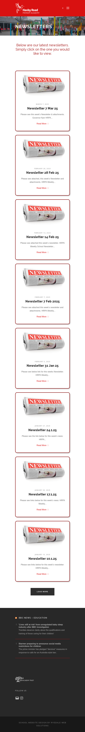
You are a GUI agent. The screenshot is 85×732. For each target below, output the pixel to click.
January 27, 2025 (42, 426)
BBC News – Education (33, 618)
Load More (42, 592)
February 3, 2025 (42, 362)
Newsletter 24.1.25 (42, 430)
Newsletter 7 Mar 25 (42, 108)
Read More (42, 124)
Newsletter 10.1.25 (42, 558)
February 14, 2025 (42, 233)
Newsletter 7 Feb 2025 (42, 301)
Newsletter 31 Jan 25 (43, 365)
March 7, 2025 (42, 104)
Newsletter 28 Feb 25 (42, 173)
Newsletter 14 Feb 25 (42, 237)
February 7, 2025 (42, 297)
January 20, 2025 (42, 490)
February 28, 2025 (42, 169)
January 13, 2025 (42, 554)
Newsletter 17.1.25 (43, 494)
